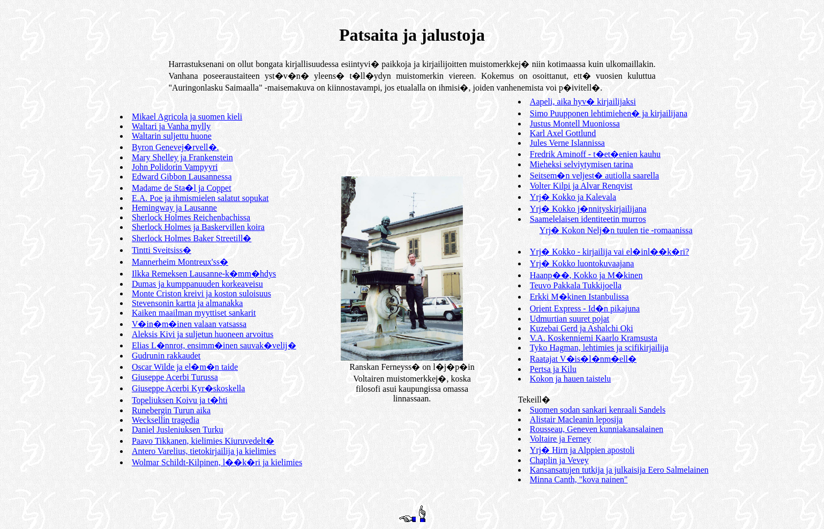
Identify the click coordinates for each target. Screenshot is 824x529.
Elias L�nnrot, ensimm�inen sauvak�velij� (214, 345)
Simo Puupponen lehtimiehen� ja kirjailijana (608, 113)
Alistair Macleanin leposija (576, 419)
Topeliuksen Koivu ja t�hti (180, 400)
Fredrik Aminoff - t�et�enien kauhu (595, 154)
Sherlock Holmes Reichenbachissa (191, 217)
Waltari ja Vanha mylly (171, 126)
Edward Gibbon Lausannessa (182, 176)
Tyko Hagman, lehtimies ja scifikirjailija (599, 347)
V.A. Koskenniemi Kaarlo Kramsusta (593, 337)
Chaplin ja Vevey (559, 460)
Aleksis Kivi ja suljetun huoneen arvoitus (202, 334)
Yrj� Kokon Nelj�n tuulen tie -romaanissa (616, 230)
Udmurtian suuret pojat (569, 318)
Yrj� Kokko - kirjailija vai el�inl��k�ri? (609, 251)
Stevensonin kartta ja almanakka (187, 303)
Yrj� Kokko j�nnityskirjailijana (588, 208)
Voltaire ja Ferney (560, 438)
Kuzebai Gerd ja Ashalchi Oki (581, 328)
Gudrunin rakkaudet (166, 355)
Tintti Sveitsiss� (161, 250)
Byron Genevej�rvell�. (175, 147)
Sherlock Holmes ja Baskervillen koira (198, 227)
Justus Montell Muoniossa (575, 123)
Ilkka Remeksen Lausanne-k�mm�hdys (204, 273)
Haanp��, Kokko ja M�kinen (586, 275)
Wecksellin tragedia (165, 419)
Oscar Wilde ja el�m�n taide (185, 366)
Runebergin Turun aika (171, 410)
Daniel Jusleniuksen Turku (177, 429)
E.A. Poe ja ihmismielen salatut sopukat (200, 198)
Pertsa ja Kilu (553, 369)
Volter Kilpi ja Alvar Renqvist (581, 185)
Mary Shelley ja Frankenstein (182, 157)
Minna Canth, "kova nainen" (579, 479)
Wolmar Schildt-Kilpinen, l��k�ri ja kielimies (217, 462)
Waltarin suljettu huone (172, 135)
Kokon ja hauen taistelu (570, 378)
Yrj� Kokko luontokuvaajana (582, 263)
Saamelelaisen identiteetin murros (588, 218)
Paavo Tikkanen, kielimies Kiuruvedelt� (203, 440)
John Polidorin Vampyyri (175, 167)
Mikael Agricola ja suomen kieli (187, 116)
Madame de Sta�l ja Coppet (181, 187)
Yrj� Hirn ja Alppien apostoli (582, 450)
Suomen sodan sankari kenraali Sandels (597, 409)
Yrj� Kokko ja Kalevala (573, 197)
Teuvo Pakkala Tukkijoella (575, 285)
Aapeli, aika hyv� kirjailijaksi (583, 101)
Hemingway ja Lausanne (174, 207)
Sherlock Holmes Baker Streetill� (192, 238)
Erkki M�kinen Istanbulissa (579, 296)
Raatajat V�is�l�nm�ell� (583, 358)
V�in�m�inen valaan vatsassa (189, 324)
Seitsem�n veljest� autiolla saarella (594, 175)
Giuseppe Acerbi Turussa (175, 377)
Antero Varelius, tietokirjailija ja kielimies (204, 451)
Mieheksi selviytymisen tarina (581, 164)
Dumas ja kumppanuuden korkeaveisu (197, 283)
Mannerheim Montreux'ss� (180, 261)
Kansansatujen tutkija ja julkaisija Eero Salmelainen (619, 469)
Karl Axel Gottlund (563, 133)
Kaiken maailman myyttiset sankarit (194, 312)
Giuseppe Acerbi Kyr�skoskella (188, 388)
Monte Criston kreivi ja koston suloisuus (201, 293)
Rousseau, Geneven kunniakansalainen (596, 429)
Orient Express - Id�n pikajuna (585, 308)
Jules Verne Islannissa (567, 142)
